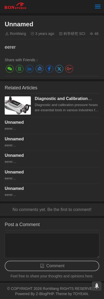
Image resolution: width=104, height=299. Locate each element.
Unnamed (14, 122)
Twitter (59, 69)
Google (69, 69)
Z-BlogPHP (45, 294)
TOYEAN (80, 294)
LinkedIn (29, 69)
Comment (55, 266)
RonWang (18, 34)
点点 (39, 69)
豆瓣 (20, 69)
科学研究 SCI (74, 34)
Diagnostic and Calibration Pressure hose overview (61, 100)
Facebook (49, 69)
